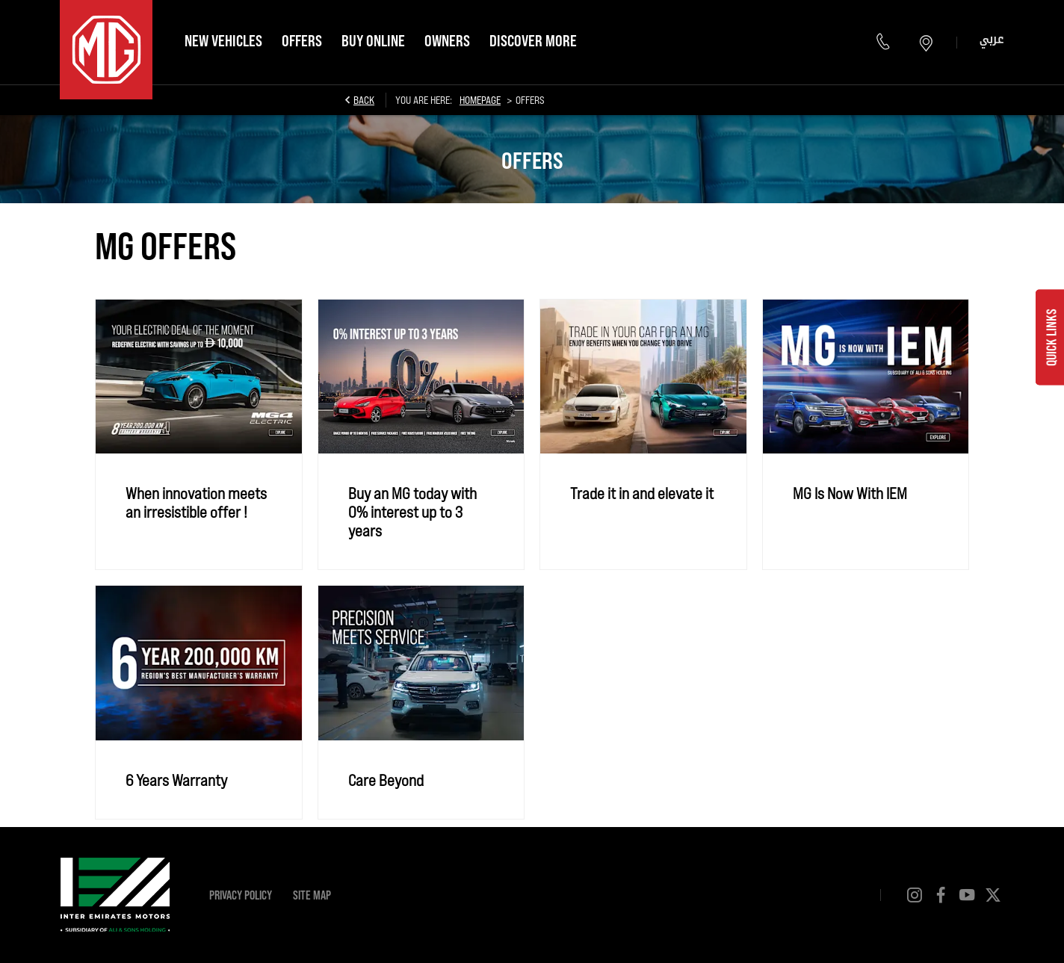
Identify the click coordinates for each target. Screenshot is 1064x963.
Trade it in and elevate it (642, 492)
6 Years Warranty (176, 779)
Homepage (480, 99)
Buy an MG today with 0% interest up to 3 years (412, 511)
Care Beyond (386, 779)
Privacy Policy (240, 895)
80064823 (885, 42)
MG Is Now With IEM (850, 492)
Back (363, 99)
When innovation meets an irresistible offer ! (196, 502)
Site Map (312, 895)
